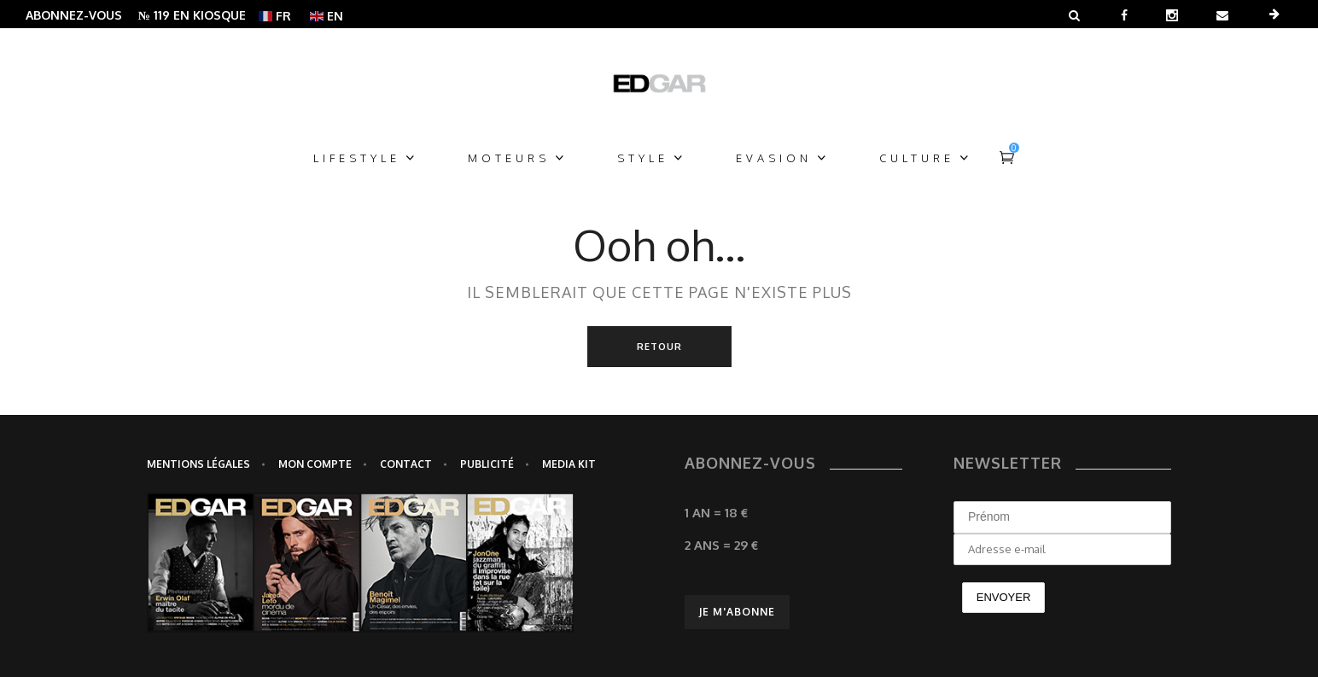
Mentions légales (198, 464)
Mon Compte (315, 464)
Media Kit (569, 464)
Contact (406, 464)
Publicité (487, 464)
